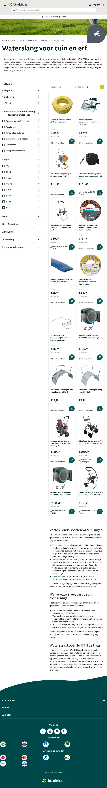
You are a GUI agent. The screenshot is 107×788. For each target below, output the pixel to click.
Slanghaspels (21, 97)
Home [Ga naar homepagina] (4, 40)
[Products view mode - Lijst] (97, 87)
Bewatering (45, 40)
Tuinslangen (57, 545)
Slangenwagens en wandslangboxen (68, 559)
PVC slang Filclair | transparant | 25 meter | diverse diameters (59, 337)
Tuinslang (21, 103)
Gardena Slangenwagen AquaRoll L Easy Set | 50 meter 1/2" (60, 443)
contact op (54, 667)
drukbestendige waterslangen (70, 627)
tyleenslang (91, 586)
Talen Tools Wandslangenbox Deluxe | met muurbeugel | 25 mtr (90, 176)
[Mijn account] (94, 4)
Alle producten (15, 40)
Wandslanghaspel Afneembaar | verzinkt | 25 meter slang (89, 121)
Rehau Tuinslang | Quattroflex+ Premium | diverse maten (88, 281)
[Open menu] (6, 5)
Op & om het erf (31, 40)
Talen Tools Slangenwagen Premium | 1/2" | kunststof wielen (60, 227)
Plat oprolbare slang (61, 576)
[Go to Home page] (18, 5)
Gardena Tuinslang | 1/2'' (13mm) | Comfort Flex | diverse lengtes (88, 227)
